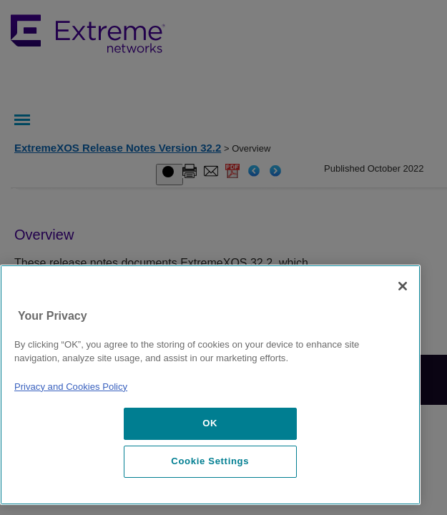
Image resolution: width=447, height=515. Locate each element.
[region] (210, 385)
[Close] (402, 286)
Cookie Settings (210, 461)
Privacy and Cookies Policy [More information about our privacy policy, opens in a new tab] (70, 386)
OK (209, 423)
